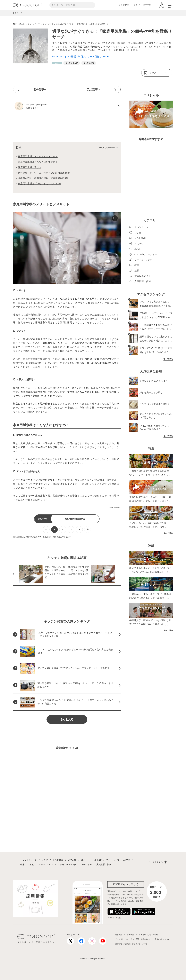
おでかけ (72, 860)
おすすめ (147, 5)
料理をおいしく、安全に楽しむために (155, 939)
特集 (22, 864)
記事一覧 (118, 935)
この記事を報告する (114, 507)
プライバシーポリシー (140, 944)
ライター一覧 (129, 935)
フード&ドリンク (125, 860)
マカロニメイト (46, 864)
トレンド (136, 5)
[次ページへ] (87, 529)
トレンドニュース (28, 860)
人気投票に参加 (103, 864)
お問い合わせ (152, 935)
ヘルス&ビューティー (102, 860)
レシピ (45, 860)
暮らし (84, 860)
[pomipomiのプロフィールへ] (67, 106)
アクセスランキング (67, 864)
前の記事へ (40, 89)
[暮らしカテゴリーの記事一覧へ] (57, 63)
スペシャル (86, 864)
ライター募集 (140, 935)
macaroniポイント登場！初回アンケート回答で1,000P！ (81, 56)
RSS (137, 939)
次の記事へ (93, 89)
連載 (31, 864)
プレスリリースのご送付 (124, 939)
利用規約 (127, 944)
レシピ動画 (124, 5)
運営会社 (118, 944)
